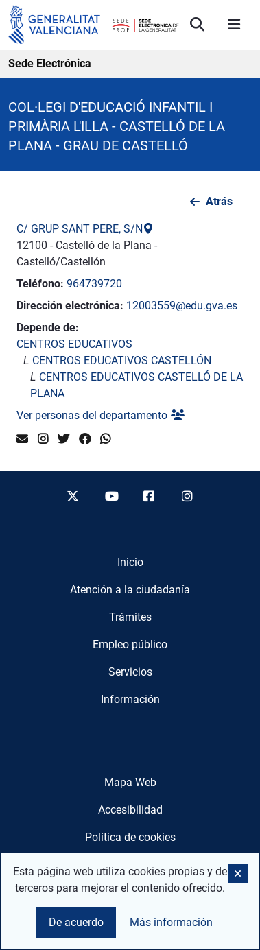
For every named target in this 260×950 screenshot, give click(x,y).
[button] (238, 873)
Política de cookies (130, 837)
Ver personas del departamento (100, 415)
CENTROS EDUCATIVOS (74, 344)
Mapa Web (130, 782)
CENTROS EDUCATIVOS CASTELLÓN (121, 360)
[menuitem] (130, 562)
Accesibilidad (130, 809)
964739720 (94, 283)
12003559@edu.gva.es (181, 305)
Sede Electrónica (49, 63)
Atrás (219, 201)
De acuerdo (76, 922)
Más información (171, 922)
